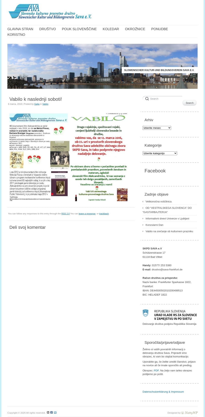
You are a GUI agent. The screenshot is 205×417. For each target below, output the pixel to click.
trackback (104, 213)
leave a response (87, 213)
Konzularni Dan (154, 224)
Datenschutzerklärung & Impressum (163, 391)
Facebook (155, 170)
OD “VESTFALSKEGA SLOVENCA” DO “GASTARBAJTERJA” (167, 210)
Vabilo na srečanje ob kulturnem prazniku (169, 231)
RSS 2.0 (65, 213)
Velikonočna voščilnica (159, 201)
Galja (36, 104)
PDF (156, 370)
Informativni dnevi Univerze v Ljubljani (167, 218)
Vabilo (45, 104)
